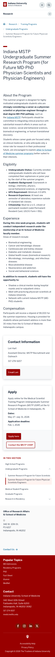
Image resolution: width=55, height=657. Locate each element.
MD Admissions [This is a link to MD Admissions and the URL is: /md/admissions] (10, 564)
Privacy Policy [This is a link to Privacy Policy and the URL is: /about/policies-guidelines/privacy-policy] (27, 647)
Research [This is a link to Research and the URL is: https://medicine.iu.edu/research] (8, 13)
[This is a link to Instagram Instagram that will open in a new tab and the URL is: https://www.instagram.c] (24, 628)
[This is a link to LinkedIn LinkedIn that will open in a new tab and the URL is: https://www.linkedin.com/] (30, 628)
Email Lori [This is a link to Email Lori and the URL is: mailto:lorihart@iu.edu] (13, 372)
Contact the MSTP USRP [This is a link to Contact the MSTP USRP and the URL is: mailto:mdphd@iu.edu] (20, 445)
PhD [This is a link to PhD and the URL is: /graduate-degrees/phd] (5, 571)
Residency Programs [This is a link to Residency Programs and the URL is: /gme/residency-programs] (12, 568)
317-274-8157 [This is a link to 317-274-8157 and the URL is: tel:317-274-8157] (9, 610)
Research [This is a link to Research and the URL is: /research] (13, 24)
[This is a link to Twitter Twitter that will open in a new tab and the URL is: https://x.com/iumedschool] (37, 628)
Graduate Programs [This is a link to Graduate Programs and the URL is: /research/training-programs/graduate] (13, 494)
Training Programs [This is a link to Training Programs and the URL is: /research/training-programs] (29, 24)
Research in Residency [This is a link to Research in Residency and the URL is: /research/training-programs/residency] (15, 499)
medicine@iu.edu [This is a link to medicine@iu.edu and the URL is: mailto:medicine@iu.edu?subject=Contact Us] (10, 614)
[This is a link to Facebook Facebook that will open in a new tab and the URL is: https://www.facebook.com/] (18, 628)
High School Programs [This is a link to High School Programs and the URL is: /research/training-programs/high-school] (15, 464)
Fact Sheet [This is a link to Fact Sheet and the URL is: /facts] (7, 575)
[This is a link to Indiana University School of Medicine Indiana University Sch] (15, 4)
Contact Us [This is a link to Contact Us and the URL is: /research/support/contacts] (8, 549)
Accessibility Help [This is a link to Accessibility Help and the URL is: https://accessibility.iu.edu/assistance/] (27, 643)
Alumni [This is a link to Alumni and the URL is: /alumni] (6, 579)
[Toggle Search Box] (49, 5)
